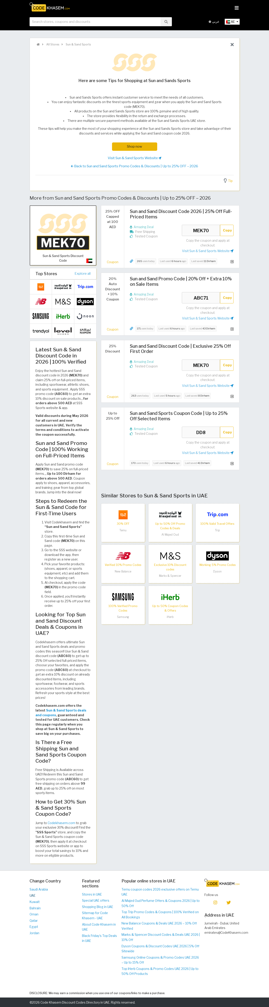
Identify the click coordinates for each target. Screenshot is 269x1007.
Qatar (34, 920)
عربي (214, 22)
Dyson (217, 571)
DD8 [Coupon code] (201, 432)
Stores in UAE (92, 894)
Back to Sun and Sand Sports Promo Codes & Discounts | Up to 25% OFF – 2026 (134, 166)
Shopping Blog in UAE (97, 907)
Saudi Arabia (39, 889)
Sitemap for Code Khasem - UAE (95, 915)
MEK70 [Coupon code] (201, 230)
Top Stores (46, 273)
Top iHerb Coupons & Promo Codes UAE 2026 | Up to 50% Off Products (160, 971)
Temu (122, 530)
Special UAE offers (95, 900)
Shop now (134, 146)
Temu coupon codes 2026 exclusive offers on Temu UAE (160, 892)
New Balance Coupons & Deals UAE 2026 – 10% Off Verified (159, 926)
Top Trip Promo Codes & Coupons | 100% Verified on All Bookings (160, 914)
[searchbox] (95, 22)
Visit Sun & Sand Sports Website (134, 158)
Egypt (34, 927)
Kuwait (35, 902)
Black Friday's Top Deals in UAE (99, 938)
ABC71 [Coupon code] (201, 297)
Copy (227, 230)
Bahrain (35, 908)
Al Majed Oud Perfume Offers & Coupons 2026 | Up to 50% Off (161, 903)
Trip (217, 530)
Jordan (34, 933)
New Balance (123, 571)
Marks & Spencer (170, 575)
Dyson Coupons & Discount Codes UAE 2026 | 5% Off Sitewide (160, 948)
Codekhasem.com (61, 823)
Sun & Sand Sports (78, 44)
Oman (34, 914)
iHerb (170, 617)
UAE (32, 895)
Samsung (123, 617)
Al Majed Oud (170, 534)
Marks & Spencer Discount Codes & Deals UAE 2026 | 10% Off (161, 937)
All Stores (52, 44)
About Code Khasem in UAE (99, 927)
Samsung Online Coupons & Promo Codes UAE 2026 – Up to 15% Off (160, 960)
